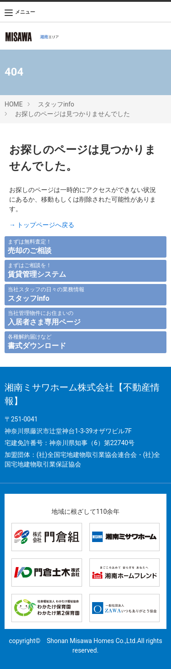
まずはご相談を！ (37, 270)
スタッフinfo (56, 104)
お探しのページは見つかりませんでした (72, 113)
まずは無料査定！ (30, 246)
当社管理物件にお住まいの (44, 318)
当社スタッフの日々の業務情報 (46, 294)
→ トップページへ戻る (41, 224)
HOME (14, 104)
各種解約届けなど (37, 342)
